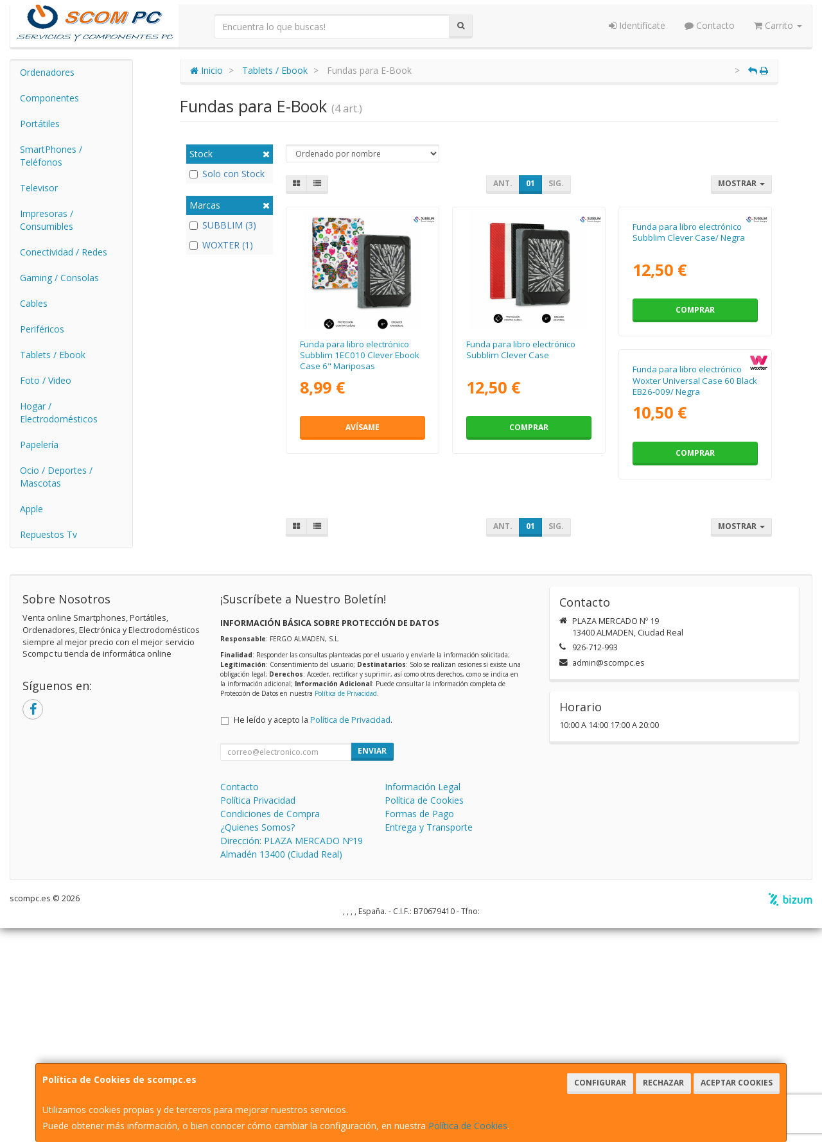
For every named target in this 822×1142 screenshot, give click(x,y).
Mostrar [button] (741, 183)
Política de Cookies (467, 1126)
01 (530, 183)
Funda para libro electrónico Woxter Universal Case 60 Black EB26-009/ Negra (362, 615)
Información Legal (422, 1000)
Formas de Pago (419, 1027)
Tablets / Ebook (52, 355)
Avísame (362, 427)
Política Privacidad (257, 1014)
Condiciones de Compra (270, 1027)
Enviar (372, 964)
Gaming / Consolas (59, 278)
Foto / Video (45, 380)
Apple (31, 509)
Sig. (556, 183)
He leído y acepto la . (313, 933)
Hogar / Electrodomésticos (59, 412)
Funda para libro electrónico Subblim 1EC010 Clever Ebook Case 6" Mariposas (359, 355)
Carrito (778, 25)
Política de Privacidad (346, 907)
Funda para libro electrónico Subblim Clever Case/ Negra (689, 349)
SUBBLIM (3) (222, 225)
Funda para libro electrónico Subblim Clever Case (520, 349)
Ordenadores (47, 72)
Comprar (528, 427)
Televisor (39, 188)
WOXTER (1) (221, 245)
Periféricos (42, 329)
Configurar (600, 1082)
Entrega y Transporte (429, 1041)
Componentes (49, 98)
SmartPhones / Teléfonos (51, 155)
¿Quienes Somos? (257, 1041)
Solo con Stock (227, 174)
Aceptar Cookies (737, 1082)
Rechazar (663, 1082)
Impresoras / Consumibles (46, 219)
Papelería (39, 444)
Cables (34, 303)
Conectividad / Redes (63, 252)
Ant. (502, 183)
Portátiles (40, 123)
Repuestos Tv (48, 534)
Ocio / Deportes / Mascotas (56, 476)
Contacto (710, 25)
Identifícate (637, 25)
